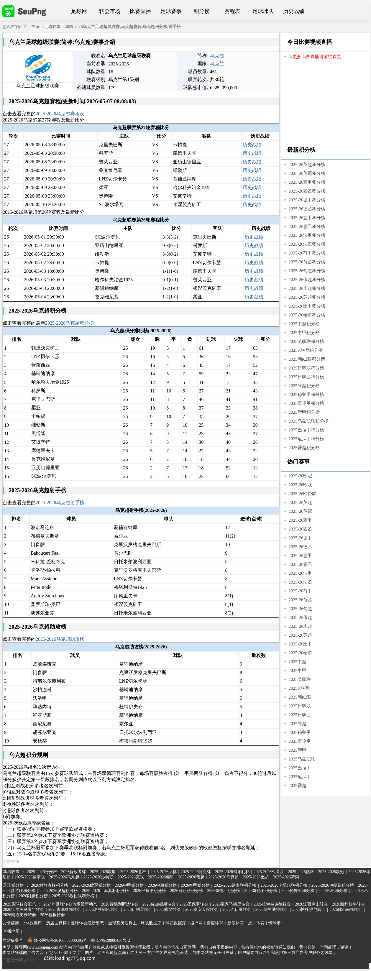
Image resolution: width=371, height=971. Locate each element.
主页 (35, 26)
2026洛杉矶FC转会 (102, 909)
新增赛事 (11, 872)
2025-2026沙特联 (98, 877)
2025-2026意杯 (133, 872)
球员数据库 (175, 923)
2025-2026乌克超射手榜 (60, 502)
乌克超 (217, 55)
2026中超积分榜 (162, 885)
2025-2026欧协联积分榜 (73, 896)
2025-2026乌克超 (224, 877)
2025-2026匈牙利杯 (232, 872)
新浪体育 (235, 923)
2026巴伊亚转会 (236, 909)
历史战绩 (293, 11)
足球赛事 (171, 11)
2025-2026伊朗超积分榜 (332, 885)
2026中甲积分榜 (129, 885)
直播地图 (11, 931)
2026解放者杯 (73, 872)
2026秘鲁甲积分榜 (297, 890)
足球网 (79, 11)
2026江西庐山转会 (311, 904)
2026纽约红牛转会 (348, 904)
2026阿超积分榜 (33, 896)
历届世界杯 (56, 923)
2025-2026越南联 (30, 877)
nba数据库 (33, 923)
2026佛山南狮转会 (345, 909)
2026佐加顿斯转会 (158, 904)
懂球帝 (274, 923)
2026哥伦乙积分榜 (223, 890)
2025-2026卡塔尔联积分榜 (283, 885)
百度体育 (215, 923)
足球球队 (263, 11)
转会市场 (109, 11)
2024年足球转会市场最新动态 (70, 904)
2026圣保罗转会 (193, 904)
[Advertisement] (325, 104)
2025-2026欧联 (103, 872)
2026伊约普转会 (138, 909)
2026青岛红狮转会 (64, 909)
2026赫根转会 (52, 915)
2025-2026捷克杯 (196, 872)
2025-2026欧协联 (269, 872)
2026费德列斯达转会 (119, 904)
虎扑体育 (256, 923)
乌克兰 (217, 63)
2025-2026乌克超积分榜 (69, 323)
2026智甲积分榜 (195, 885)
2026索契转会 (168, 909)
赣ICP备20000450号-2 (110, 940)
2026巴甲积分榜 (333, 890)
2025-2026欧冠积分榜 (91, 885)
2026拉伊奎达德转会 (272, 904)
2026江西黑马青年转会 (23, 909)
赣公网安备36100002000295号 (57, 940)
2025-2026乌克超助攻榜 (60, 639)
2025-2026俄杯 (301, 872)
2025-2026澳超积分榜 (59, 890)
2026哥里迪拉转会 (271, 909)
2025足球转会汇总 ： (22, 904)
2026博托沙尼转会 (309, 909)
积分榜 (202, 11)
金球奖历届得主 (122, 923)
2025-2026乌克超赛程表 (60, 113)
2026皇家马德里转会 (230, 904)
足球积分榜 (13, 885)
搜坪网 (196, 923)
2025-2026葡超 (191, 877)
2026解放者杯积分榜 (49, 885)
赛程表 (232, 11)
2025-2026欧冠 (331, 872)
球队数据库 (151, 923)
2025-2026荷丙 (286, 877)
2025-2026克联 (131, 877)
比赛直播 (140, 11)
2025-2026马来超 (64, 877)
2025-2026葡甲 (161, 877)
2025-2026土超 (256, 877)
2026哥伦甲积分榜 (260, 890)
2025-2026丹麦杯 (42, 872)
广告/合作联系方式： (51, 960)
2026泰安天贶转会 (201, 909)
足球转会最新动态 (87, 923)
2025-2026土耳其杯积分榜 (105, 890)
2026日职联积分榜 (186, 890)
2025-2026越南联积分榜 (235, 885)
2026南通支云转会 (19, 915)
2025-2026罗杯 (163, 872)
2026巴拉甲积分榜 (149, 890)
